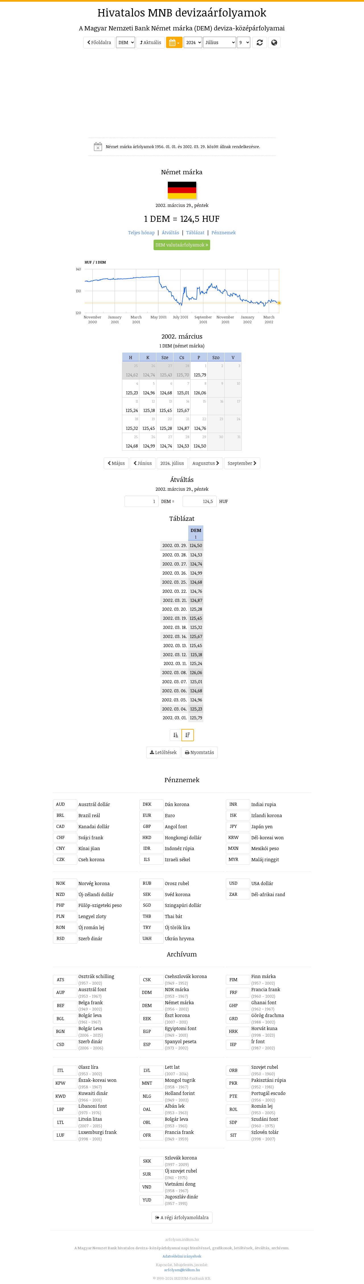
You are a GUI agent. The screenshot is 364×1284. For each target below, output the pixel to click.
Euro (170, 815)
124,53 (183, 446)
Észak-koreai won (97, 1080)
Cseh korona (91, 859)
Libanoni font (92, 1106)
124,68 (166, 393)
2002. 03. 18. (175, 627)
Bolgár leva (90, 1015)
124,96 (149, 393)
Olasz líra (88, 1067)
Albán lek (175, 1106)
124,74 (149, 375)
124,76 (200, 428)
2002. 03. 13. (175, 645)
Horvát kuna (264, 1028)
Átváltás (170, 232)
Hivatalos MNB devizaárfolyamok (182, 12)
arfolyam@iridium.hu (182, 1269)
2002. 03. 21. (175, 600)
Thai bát (173, 916)
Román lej (261, 1106)
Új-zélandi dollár (96, 894)
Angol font (176, 826)
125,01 (183, 393)
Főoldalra (99, 42)
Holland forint (180, 1093)
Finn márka (263, 976)
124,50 (200, 446)
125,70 (183, 375)
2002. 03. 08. (174, 672)
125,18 (149, 410)
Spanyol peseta (181, 1041)
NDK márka (177, 989)
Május (116, 463)
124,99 (149, 446)
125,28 (166, 428)
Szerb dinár (90, 938)
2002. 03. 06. (174, 690)
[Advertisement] (27, 95)
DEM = (167, 501)
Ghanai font (263, 1002)
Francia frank (265, 989)
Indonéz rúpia (179, 848)
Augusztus (206, 463)
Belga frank (90, 1002)
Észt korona (177, 1015)
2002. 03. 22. (174, 591)
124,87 (183, 428)
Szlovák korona (181, 1158)
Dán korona (177, 804)
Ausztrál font (92, 989)
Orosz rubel (177, 883)
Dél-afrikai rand (268, 894)
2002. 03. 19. (175, 618)
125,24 (132, 410)
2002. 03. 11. (175, 663)
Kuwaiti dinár (93, 1093)
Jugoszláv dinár (181, 1197)
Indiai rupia (263, 804)
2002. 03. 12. (175, 654)
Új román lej (91, 927)
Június (142, 463)
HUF (223, 501)
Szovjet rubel (264, 1067)
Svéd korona (178, 894)
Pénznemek (224, 232)
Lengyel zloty (92, 916)
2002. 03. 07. (174, 681)
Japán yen (262, 826)
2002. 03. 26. (174, 573)
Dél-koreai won (267, 837)
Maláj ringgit (265, 859)
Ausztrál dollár (94, 804)
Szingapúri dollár (183, 905)
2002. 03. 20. (174, 609)
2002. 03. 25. (174, 582)
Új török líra (177, 927)
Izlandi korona (266, 815)
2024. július (172, 463)
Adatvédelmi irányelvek (182, 1256)
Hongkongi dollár (183, 837)
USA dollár (262, 883)
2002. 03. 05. (174, 700)
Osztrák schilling (96, 976)
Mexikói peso (265, 848)
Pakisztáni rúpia (268, 1080)
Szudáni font (264, 1119)
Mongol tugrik (180, 1080)
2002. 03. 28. (174, 555)
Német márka (179, 1002)
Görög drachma (267, 1015)
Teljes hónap (141, 232)
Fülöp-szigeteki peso (100, 905)
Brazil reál (89, 815)
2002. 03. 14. (175, 636)
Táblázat (195, 232)
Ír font (258, 1041)
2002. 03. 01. (175, 718)
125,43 (166, 375)
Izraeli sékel (177, 859)
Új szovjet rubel (181, 1171)
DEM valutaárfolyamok (182, 245)
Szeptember (242, 463)
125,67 (183, 410)
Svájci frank (90, 837)
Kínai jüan (89, 848)
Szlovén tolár (265, 1132)
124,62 (132, 375)
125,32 (132, 428)
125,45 (166, 410)
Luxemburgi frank (97, 1132)
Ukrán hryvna (179, 938)
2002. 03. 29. (174, 545)
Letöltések (163, 752)
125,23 (132, 393)
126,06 (200, 393)
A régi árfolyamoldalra (182, 1217)
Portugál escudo (268, 1093)
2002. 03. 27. (174, 564)
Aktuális (150, 42)
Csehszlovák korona (186, 976)
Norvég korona (94, 883)
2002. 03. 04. (174, 709)
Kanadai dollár (93, 826)
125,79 (200, 375)
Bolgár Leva (90, 1028)
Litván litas (90, 1119)
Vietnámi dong (180, 1184)
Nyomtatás (199, 752)
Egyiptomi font (181, 1028)
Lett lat (172, 1067)
